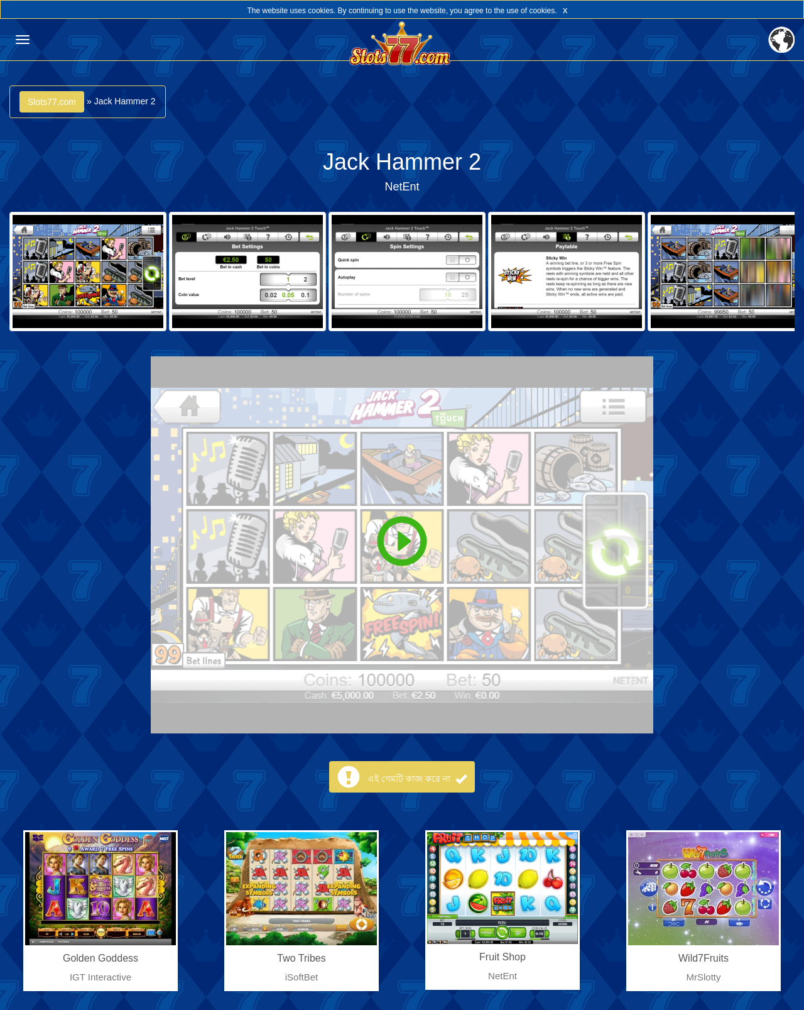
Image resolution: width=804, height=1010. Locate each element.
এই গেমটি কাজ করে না (416, 779)
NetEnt (401, 186)
